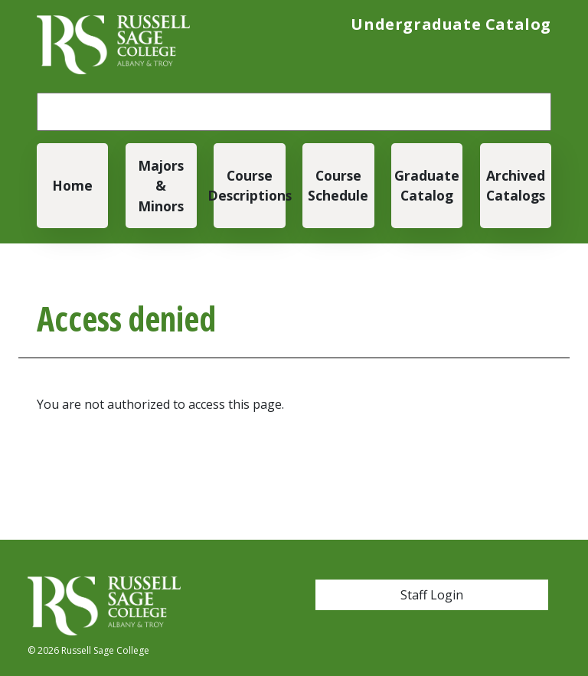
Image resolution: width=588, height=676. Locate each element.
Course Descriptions (249, 185)
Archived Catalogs (515, 185)
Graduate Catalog (426, 185)
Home (72, 185)
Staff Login (431, 594)
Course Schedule (338, 185)
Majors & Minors (161, 185)
